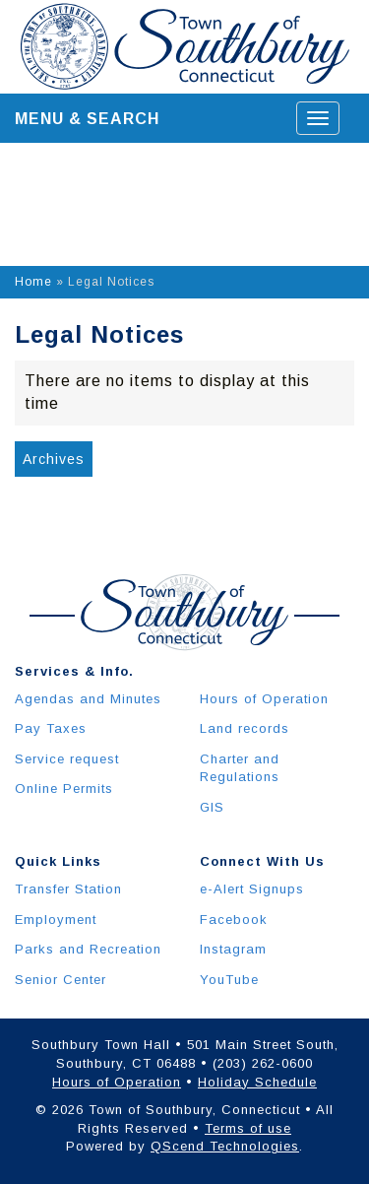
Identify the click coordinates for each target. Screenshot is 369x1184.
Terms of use (248, 1128)
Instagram (233, 949)
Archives (54, 459)
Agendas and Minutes (88, 698)
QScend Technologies (225, 1146)
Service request (67, 759)
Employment (55, 919)
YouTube (229, 979)
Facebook (234, 919)
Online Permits (64, 788)
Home (33, 282)
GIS (212, 807)
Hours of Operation (264, 698)
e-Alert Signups (252, 889)
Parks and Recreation (88, 949)
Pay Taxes (51, 728)
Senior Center (60, 979)
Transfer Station (68, 889)
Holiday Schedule (257, 1082)
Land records (244, 728)
